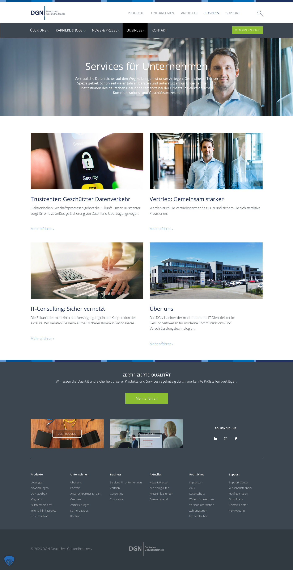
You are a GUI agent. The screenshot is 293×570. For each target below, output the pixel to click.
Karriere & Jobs (79, 510)
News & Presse (158, 482)
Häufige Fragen (238, 493)
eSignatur (36, 499)
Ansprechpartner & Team (85, 493)
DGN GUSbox (39, 493)
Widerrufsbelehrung (201, 499)
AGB (192, 488)
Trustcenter (117, 499)
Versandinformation (201, 505)
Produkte (136, 13)
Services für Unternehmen (126, 482)
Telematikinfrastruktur (44, 510)
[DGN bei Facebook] (236, 439)
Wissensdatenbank (240, 488)
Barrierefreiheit (198, 516)
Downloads (236, 499)
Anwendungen (40, 488)
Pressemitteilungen (161, 493)
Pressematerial (159, 499)
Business (211, 13)
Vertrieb (115, 488)
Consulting (116, 493)
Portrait (75, 488)
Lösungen (37, 482)
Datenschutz (197, 493)
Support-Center (238, 482)
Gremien (75, 499)
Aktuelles (189, 13)
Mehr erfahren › (42, 228)
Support (233, 13)
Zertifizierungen (80, 505)
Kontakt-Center (238, 505)
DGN (48, 13)
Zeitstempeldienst (41, 505)
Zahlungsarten (198, 510)
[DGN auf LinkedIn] (215, 439)
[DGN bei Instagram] (225, 439)
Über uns (76, 482)
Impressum (196, 482)
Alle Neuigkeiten (159, 488)
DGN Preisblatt (39, 516)
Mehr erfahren (146, 398)
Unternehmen (162, 13)
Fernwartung (237, 510)
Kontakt (75, 516)
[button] (9, 561)
